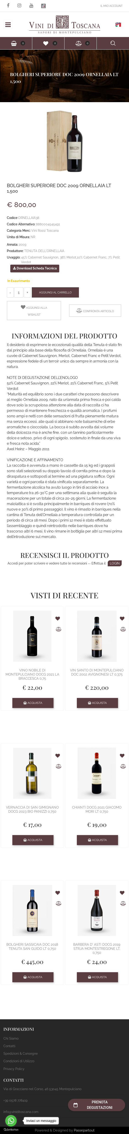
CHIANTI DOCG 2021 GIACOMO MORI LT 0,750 (96, 809)
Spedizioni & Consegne (20, 1053)
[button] (64, 141)
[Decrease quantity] (10, 292)
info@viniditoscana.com (20, 1112)
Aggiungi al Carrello (55, 292)
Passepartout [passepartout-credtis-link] (84, 1130)
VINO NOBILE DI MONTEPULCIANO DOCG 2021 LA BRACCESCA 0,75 (32, 674)
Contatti (9, 1046)
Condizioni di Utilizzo (18, 1061)
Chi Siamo (11, 1038)
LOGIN (115, 563)
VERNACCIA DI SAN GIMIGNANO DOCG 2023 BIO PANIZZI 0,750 (32, 809)
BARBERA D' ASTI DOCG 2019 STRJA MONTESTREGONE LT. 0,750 (96, 948)
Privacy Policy (13, 1069)
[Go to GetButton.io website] (11, 1129)
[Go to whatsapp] (11, 1120)
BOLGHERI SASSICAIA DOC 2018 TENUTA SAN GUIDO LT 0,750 (32, 946)
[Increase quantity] (27, 292)
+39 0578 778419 (15, 1100)
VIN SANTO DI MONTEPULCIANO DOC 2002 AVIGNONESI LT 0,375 (97, 672)
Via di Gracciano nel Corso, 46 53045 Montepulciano (42, 1089)
